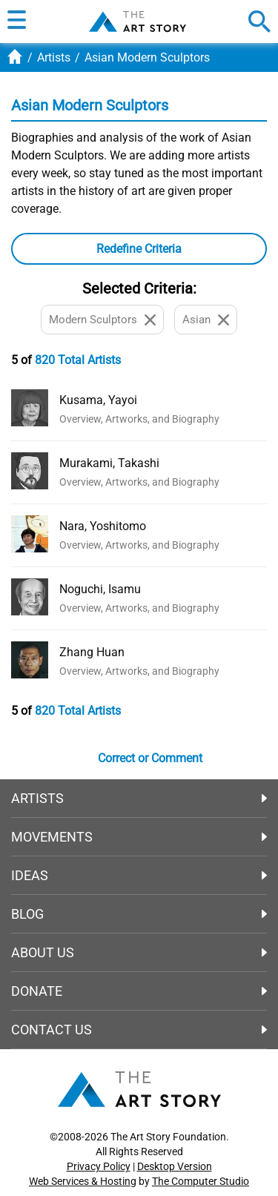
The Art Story (137, 21)
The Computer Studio (200, 1181)
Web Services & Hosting (82, 1181)
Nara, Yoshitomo (102, 526)
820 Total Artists (78, 360)
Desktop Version (174, 1166)
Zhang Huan (92, 652)
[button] (16, 21)
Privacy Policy (98, 1166)
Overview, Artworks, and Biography (139, 419)
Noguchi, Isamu (100, 589)
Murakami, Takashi (109, 463)
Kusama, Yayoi (98, 400)
